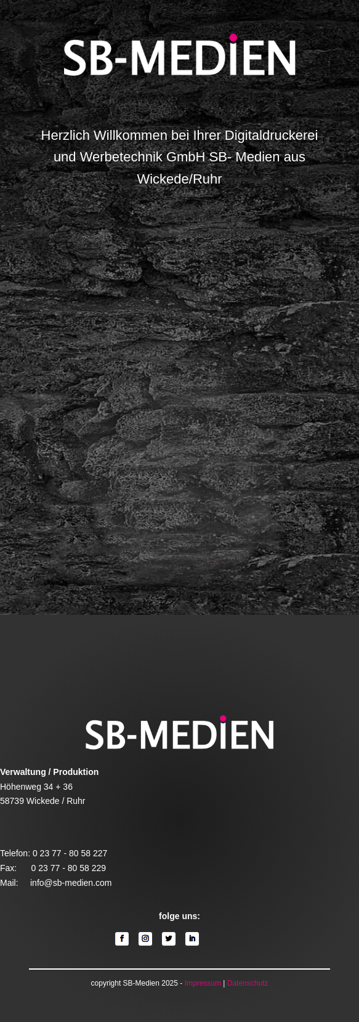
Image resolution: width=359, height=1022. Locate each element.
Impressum (203, 983)
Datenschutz (247, 983)
